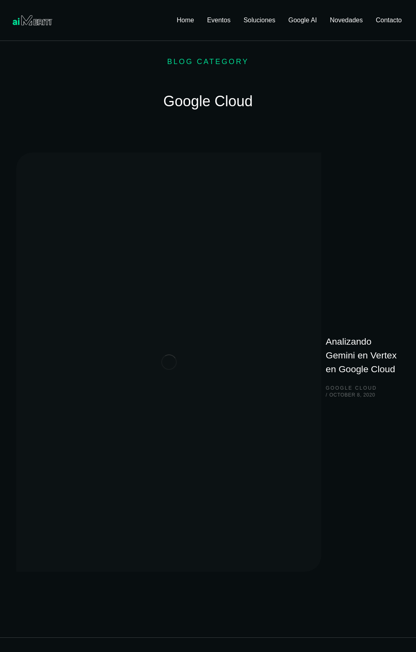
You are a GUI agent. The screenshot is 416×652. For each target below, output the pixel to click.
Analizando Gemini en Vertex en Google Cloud (219, 185)
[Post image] (57, 193)
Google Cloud (139, 204)
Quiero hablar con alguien (56, 418)
